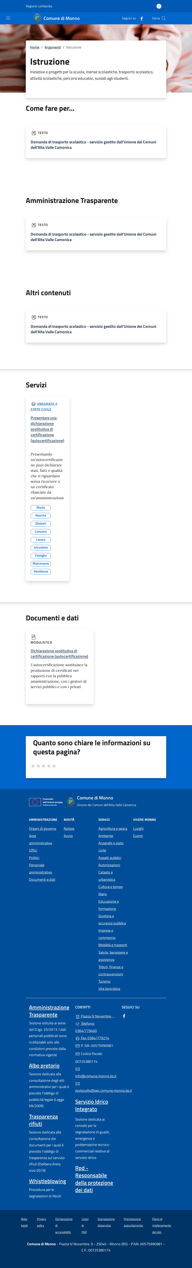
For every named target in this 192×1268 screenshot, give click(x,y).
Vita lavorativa (109, 988)
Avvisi (68, 835)
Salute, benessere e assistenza (113, 956)
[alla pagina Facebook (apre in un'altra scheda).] (140, 18)
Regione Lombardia (39, 6)
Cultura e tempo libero (110, 890)
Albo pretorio (44, 1065)
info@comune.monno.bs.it (95, 1073)
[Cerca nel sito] (163, 18)
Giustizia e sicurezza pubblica (112, 919)
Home (34, 47)
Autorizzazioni (109, 865)
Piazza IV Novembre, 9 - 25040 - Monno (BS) (96, 1016)
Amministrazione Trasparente (49, 1011)
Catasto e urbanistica (106, 875)
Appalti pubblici (109, 857)
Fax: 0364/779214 (92, 1038)
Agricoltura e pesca (112, 828)
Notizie (69, 828)
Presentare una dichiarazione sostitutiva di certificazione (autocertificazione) (47, 429)
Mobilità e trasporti (112, 945)
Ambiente (105, 835)
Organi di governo (42, 828)
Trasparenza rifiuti (43, 1120)
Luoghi (138, 828)
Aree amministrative (40, 839)
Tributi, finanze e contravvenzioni (110, 970)
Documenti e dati (42, 879)
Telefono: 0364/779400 (86, 1027)
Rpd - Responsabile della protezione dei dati (94, 1179)
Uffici (33, 850)
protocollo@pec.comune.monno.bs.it (96, 1087)
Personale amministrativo (40, 868)
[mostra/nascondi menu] (8, 18)
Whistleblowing (47, 1181)
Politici (34, 857)
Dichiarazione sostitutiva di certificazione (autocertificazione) (59, 653)
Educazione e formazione (108, 905)
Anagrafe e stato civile (111, 846)
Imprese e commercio (107, 934)
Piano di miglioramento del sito (161, 1225)
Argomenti (53, 47)
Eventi (138, 835)
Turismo (104, 981)
